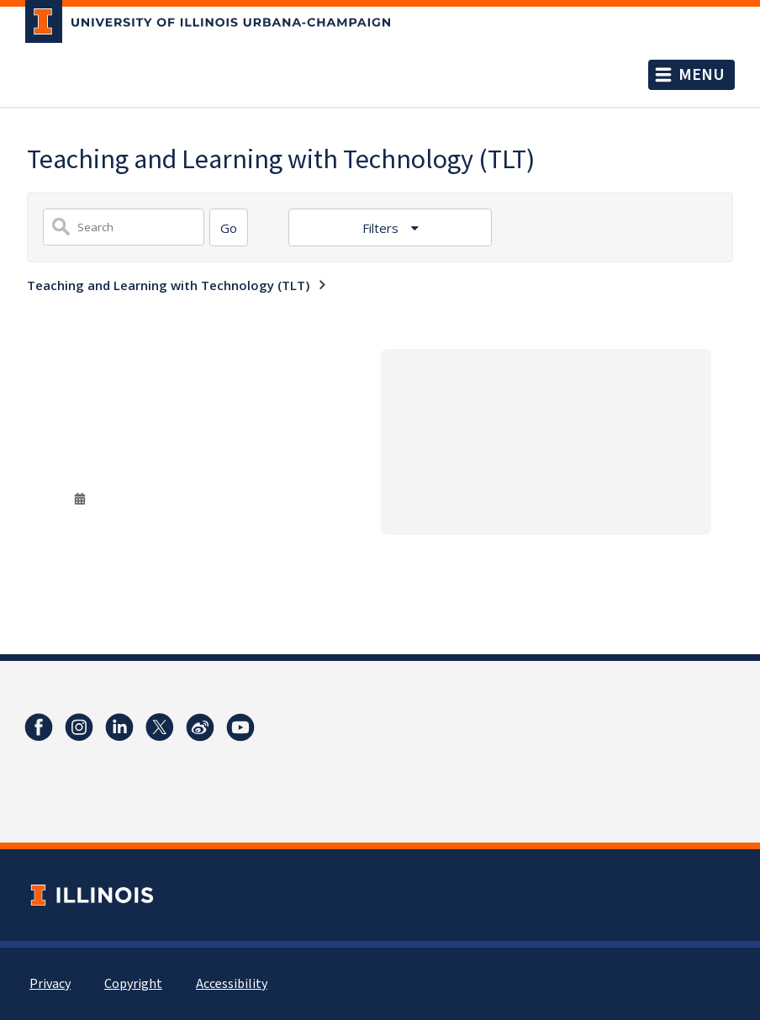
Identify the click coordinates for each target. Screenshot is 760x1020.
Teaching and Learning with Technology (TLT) (168, 285)
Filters (382, 227)
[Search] (228, 227)
